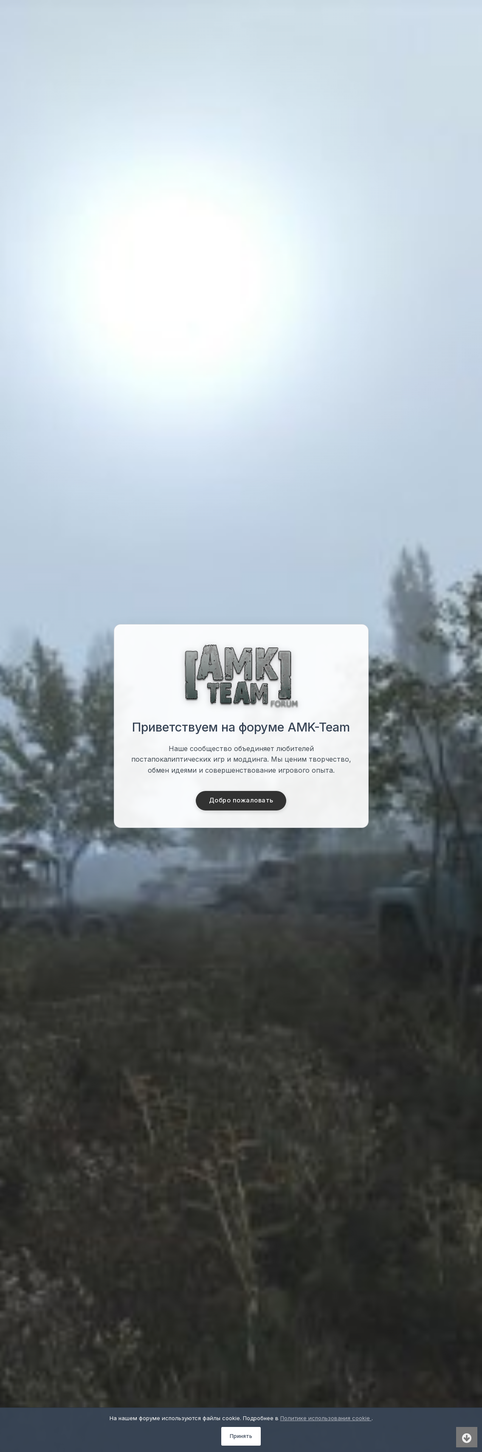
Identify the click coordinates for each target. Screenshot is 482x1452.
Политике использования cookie (326, 1418)
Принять (241, 1436)
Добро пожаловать (241, 800)
